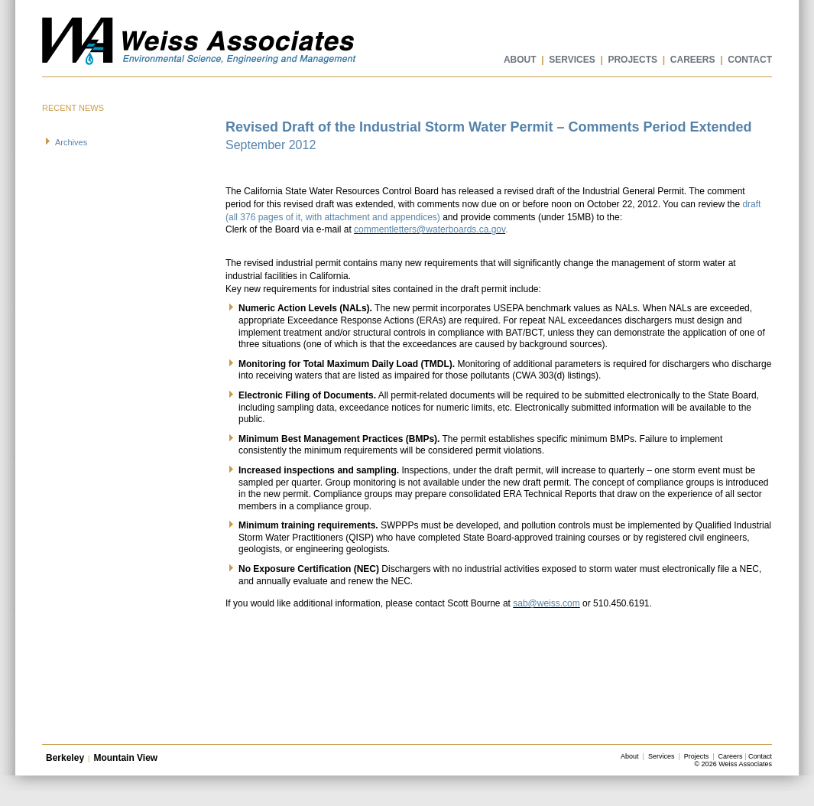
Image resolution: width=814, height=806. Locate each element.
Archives (71, 142)
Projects (696, 756)
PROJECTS (632, 59)
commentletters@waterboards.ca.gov (429, 229)
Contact (760, 756)
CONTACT (750, 59)
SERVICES (572, 59)
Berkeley (65, 757)
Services (661, 756)
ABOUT (520, 59)
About (630, 756)
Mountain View (125, 757)
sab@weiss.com (546, 603)
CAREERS (692, 59)
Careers (730, 756)
